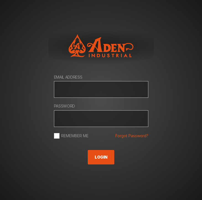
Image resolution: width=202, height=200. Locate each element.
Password (64, 106)
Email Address (68, 77)
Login (101, 157)
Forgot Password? (131, 135)
